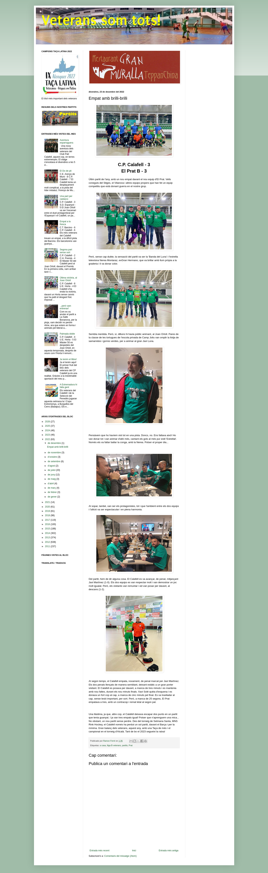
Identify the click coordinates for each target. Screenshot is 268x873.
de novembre (54, 452)
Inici (134, 850)
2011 (48, 546)
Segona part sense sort (66, 251)
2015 (48, 528)
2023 (48, 434)
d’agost (52, 465)
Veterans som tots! (101, 20)
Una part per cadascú (66, 197)
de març (52, 488)
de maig (52, 479)
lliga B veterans (114, 745)
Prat (131, 745)
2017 (48, 520)
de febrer (52, 492)
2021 (48, 502)
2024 (48, 430)
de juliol (52, 470)
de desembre (54, 443)
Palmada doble (67, 333)
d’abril (51, 483)
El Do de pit (65, 171)
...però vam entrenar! (65, 307)
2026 (48, 421)
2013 (48, 537)
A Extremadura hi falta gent (68, 386)
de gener (52, 496)
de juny (52, 474)
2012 (48, 542)
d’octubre (53, 457)
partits (124, 745)
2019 (48, 511)
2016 (48, 524)
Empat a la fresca (65, 222)
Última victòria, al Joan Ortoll (68, 279)
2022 (48, 439)
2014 (48, 533)
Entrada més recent (100, 850)
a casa (103, 745)
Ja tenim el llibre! (68, 359)
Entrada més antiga (168, 850)
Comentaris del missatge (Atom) (120, 856)
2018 (48, 515)
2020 (48, 506)
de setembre (54, 461)
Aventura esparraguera (66, 141)
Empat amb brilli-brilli (57, 447)
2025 (48, 426)
